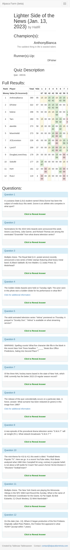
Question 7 (9, 367)
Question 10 (10, 450)
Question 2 (9, 222)
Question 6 (9, 339)
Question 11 (10, 484)
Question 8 (9, 392)
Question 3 (9, 251)
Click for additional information (17, 295)
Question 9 (9, 425)
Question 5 (9, 311)
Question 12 (10, 515)
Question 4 (9, 282)
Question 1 (9, 194)
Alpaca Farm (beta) (13, 3)
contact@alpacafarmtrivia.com (55, 546)
